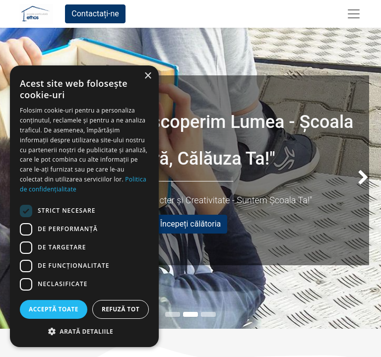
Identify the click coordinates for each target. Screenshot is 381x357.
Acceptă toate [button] (53, 309)
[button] (84, 331)
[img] (366, 178)
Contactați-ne (95, 13)
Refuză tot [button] (120, 309)
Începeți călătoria (190, 224)
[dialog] (84, 206)
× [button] (147, 76)
